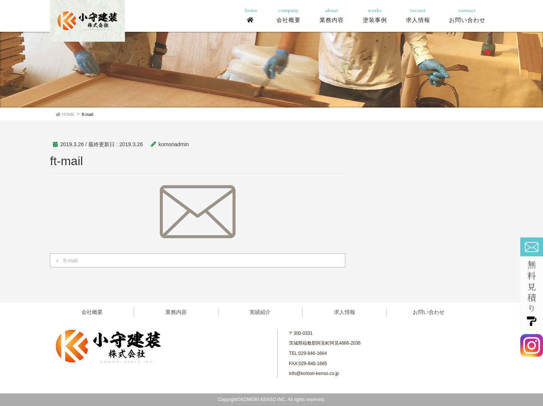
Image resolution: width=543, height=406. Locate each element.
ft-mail (70, 261)
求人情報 (344, 312)
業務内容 (176, 312)
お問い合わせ (429, 312)
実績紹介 (260, 312)
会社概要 (92, 312)
